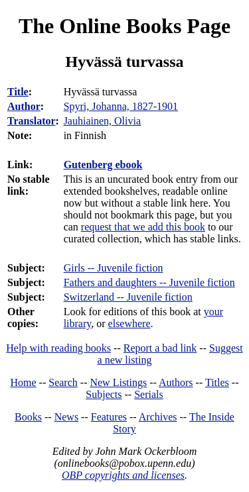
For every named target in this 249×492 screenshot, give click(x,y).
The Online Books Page (124, 26)
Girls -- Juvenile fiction (113, 267)
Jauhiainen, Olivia (102, 120)
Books (28, 416)
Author (24, 106)
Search (63, 382)
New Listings (118, 382)
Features (109, 416)
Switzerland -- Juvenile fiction (128, 297)
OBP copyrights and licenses (123, 475)
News (66, 416)
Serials (148, 394)
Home (24, 382)
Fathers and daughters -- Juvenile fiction (149, 282)
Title (18, 91)
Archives (158, 416)
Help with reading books (58, 348)
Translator (31, 120)
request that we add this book (143, 226)
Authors (176, 382)
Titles (217, 382)
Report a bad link (160, 348)
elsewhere (129, 323)
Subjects (104, 394)
